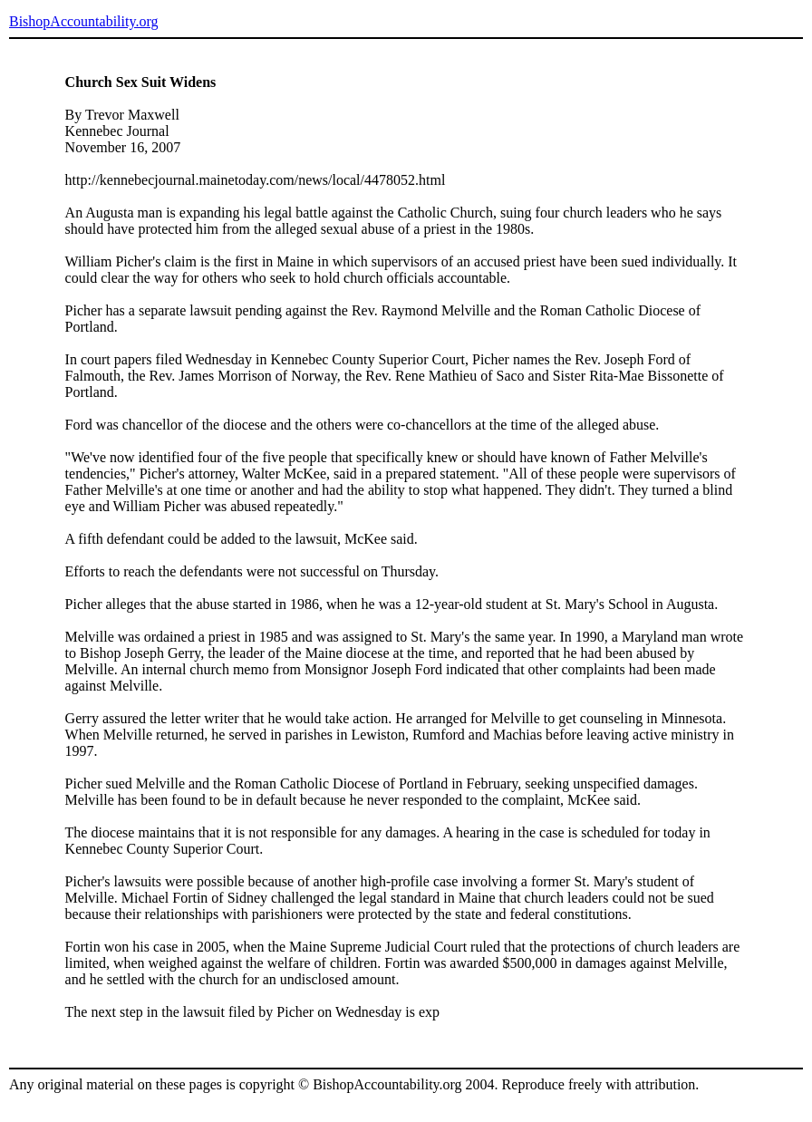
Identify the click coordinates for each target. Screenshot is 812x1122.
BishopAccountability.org (83, 21)
